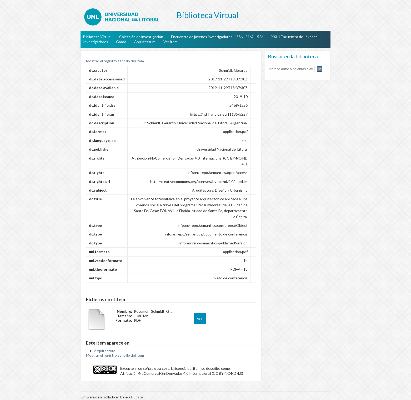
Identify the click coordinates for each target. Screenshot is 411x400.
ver (200, 318)
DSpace (137, 397)
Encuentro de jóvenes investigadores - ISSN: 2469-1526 (217, 36)
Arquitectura (145, 41)
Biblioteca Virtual (97, 36)
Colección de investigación (141, 36)
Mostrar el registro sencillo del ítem (115, 61)
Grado (121, 41)
